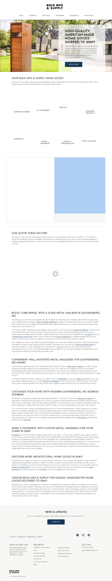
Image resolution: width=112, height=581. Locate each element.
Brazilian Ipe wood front (22, 337)
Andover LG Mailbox (51, 381)
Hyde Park (62, 379)
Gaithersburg (31, 537)
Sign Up (56, 522)
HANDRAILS (74, 15)
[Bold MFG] (55, 7)
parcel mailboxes (63, 337)
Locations (12, 537)
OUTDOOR (46, 15)
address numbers (85, 398)
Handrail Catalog (39, 553)
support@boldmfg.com (90, 550)
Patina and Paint (39, 556)
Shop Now (74, 64)
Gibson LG (80, 379)
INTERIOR (32, 15)
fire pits (43, 469)
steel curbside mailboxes (47, 322)
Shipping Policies (64, 548)
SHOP (21, 15)
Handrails (15, 435)
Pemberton (82, 418)
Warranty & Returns (64, 553)
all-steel (88, 334)
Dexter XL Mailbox (80, 330)
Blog (35, 565)
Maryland (21, 537)
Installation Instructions (41, 547)
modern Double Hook (21, 467)
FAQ (35, 550)
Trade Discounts (63, 551)
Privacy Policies (63, 556)
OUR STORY (89, 15)
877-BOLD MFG (87, 547)
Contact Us (37, 559)
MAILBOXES (59, 15)
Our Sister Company (40, 562)
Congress (27, 420)
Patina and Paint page (84, 345)
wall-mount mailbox (75, 366)
